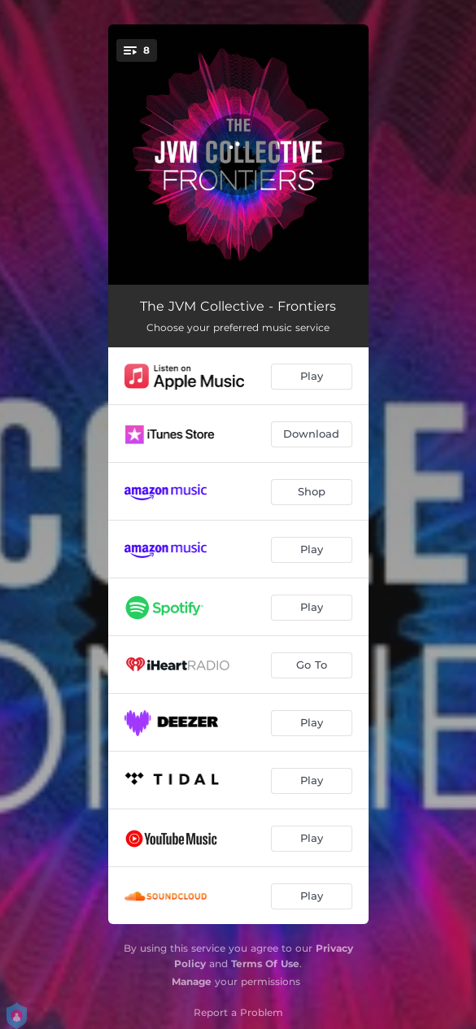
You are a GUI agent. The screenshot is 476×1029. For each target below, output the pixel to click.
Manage (192, 981)
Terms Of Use (265, 963)
